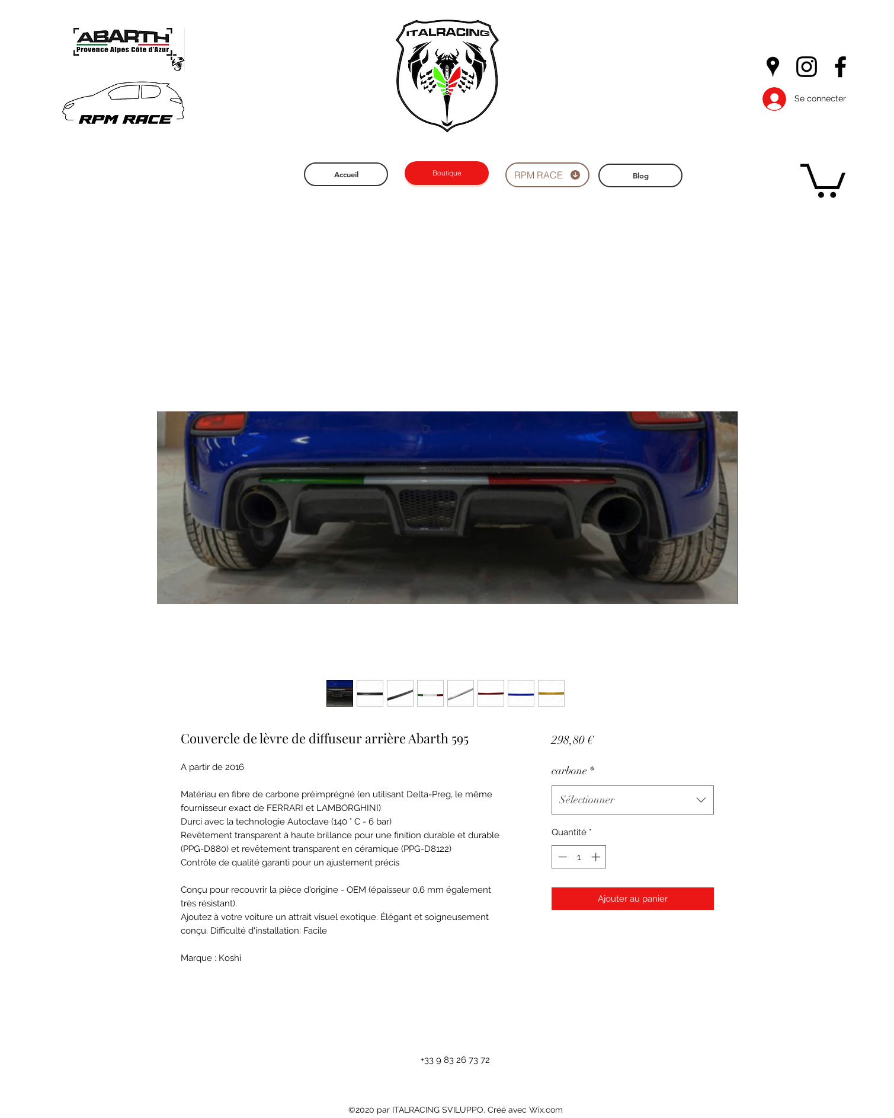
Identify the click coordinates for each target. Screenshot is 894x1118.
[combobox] (632, 800)
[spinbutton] (579, 857)
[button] (822, 179)
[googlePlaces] (773, 67)
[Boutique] (447, 173)
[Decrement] (561, 857)
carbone (573, 770)
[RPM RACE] (547, 174)
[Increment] (597, 857)
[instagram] (807, 67)
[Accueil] (346, 174)
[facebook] (840, 67)
